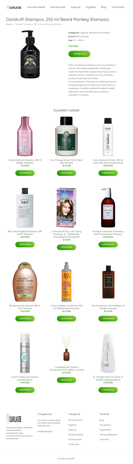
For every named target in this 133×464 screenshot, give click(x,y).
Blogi (103, 7)
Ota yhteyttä (105, 426)
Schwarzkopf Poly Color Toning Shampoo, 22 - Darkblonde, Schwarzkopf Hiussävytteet (66, 235)
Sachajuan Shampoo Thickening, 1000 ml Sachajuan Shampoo (108, 233)
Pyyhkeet (91, 7)
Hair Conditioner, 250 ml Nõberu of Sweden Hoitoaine (108, 307)
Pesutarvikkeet (75, 421)
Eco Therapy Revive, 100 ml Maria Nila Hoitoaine (66, 162)
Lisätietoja (79, 55)
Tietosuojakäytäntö (108, 435)
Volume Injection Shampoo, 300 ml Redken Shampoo (24, 162)
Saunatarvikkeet (36, 7)
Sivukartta (104, 440)
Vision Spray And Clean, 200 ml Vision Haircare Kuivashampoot (108, 162)
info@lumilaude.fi (45, 432)
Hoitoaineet (104, 33)
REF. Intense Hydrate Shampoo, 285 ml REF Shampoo (25, 233)
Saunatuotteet (58, 7)
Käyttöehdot (105, 430)
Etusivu (9, 25)
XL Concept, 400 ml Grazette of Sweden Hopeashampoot (108, 379)
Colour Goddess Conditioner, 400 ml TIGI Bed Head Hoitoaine (66, 307)
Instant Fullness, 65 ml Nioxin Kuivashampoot (25, 379)
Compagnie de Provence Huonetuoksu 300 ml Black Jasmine (66, 369)
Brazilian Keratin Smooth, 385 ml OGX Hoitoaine (25, 307)
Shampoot (93, 33)
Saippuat (76, 7)
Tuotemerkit (117, 7)
